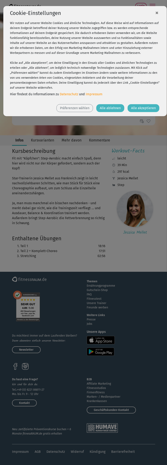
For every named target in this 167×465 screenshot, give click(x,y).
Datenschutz (69, 94)
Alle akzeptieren (143, 108)
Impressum (94, 94)
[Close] (157, 12)
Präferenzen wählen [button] (74, 108)
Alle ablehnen (110, 108)
